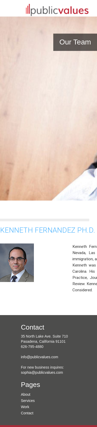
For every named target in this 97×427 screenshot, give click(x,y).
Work (25, 407)
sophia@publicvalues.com (42, 372)
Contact (27, 413)
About (26, 394)
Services (28, 401)
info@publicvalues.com (39, 357)
